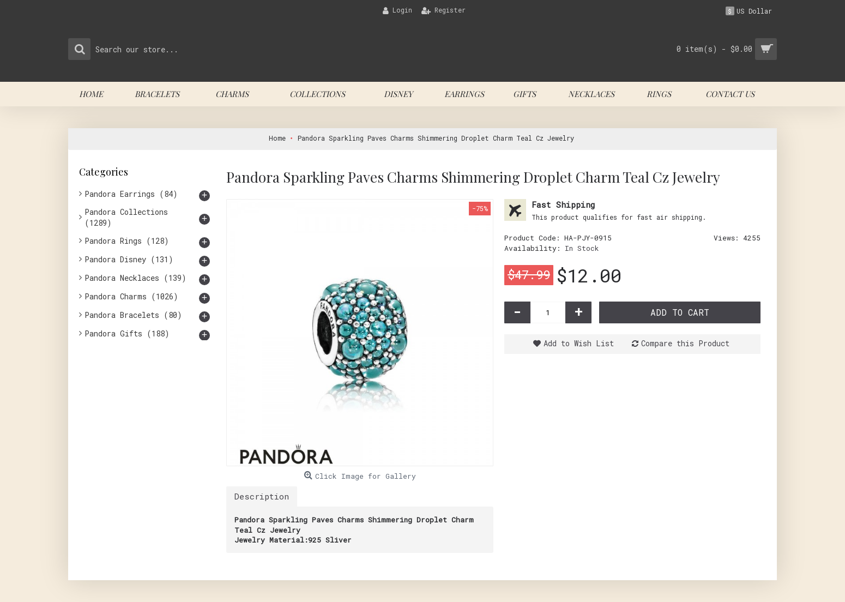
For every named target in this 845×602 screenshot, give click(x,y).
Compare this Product (685, 343)
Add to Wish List (579, 343)
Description (261, 496)
